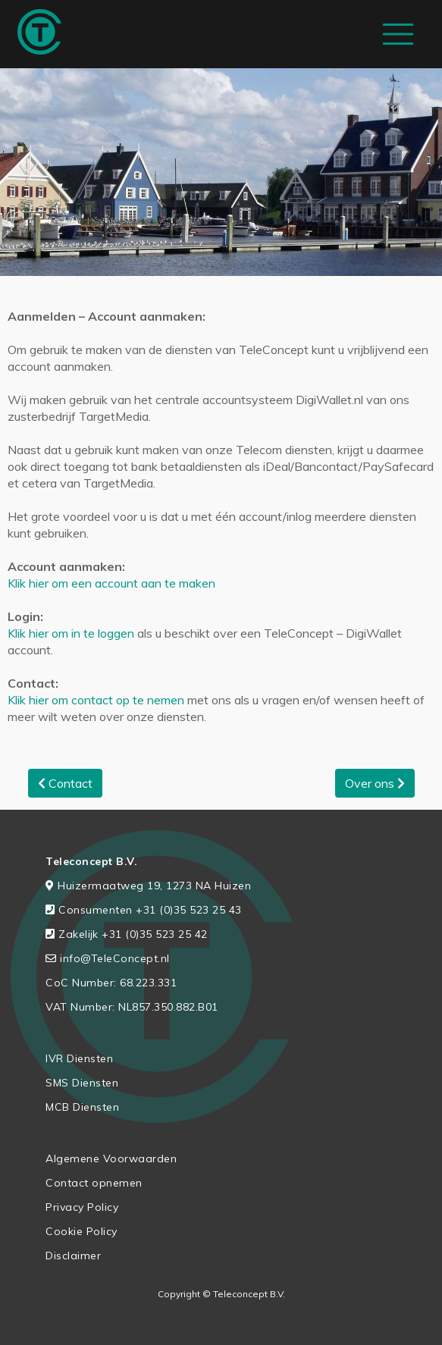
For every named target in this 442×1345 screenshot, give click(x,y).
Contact (65, 783)
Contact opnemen (94, 1183)
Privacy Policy (81, 1207)
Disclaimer (73, 1255)
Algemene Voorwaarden (111, 1158)
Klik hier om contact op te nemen (96, 699)
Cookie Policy (81, 1231)
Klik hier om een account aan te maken (111, 583)
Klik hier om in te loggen (71, 633)
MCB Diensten (82, 1107)
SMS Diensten (81, 1082)
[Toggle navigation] (398, 34)
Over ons (375, 783)
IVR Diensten (79, 1058)
